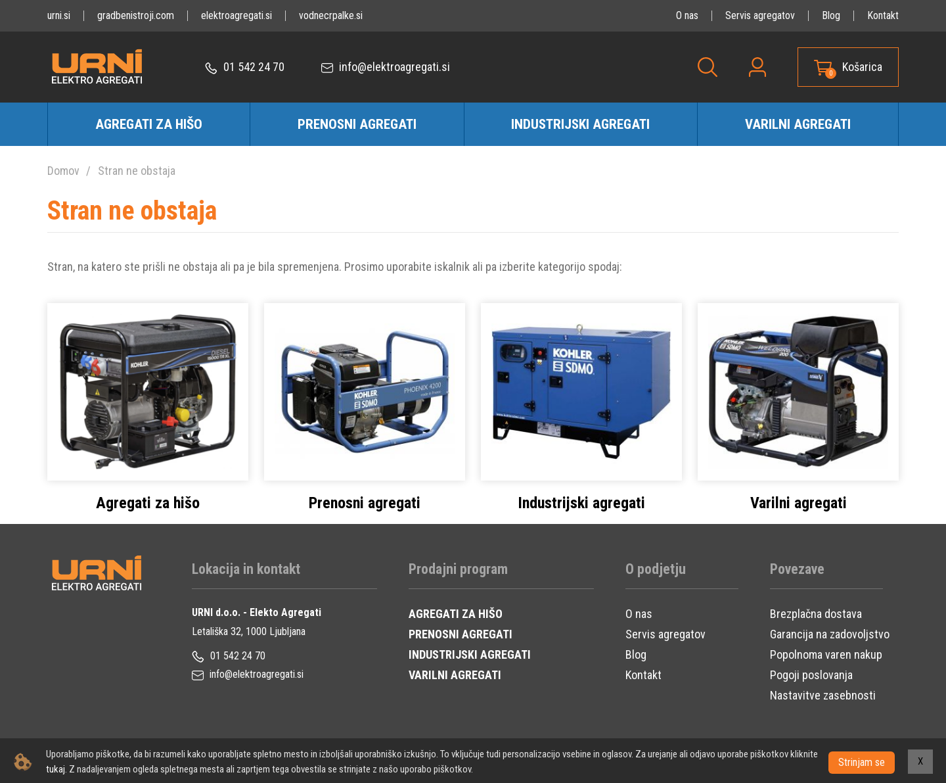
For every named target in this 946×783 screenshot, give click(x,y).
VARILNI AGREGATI (455, 675)
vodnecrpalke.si (331, 15)
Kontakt (883, 15)
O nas (687, 15)
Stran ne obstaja (136, 171)
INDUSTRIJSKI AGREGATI (470, 654)
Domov (63, 171)
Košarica (862, 67)
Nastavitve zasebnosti (823, 695)
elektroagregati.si (236, 15)
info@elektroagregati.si (385, 67)
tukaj (85, 769)
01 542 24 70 (244, 67)
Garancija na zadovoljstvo (830, 634)
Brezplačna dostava (816, 614)
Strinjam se (861, 761)
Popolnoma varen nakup (826, 654)
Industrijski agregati (580, 124)
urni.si (58, 15)
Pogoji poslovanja (811, 675)
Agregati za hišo (148, 124)
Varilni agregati (798, 124)
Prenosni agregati (357, 124)
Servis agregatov (760, 15)
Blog (831, 15)
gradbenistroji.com (135, 15)
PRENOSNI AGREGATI (460, 634)
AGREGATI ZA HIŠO (456, 614)
